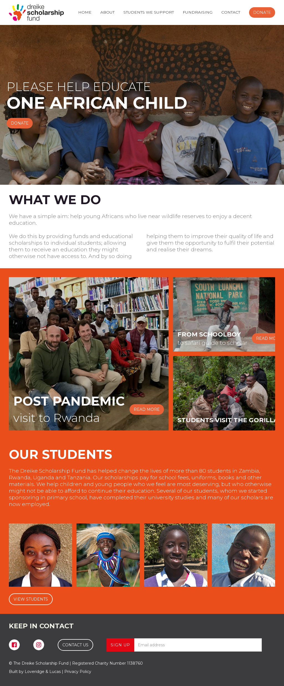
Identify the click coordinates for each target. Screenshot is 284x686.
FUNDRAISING (197, 12)
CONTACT (230, 12)
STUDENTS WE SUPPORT (148, 12)
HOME (85, 12)
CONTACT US (75, 644)
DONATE (262, 12)
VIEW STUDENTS (31, 599)
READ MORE (147, 409)
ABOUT (107, 12)
